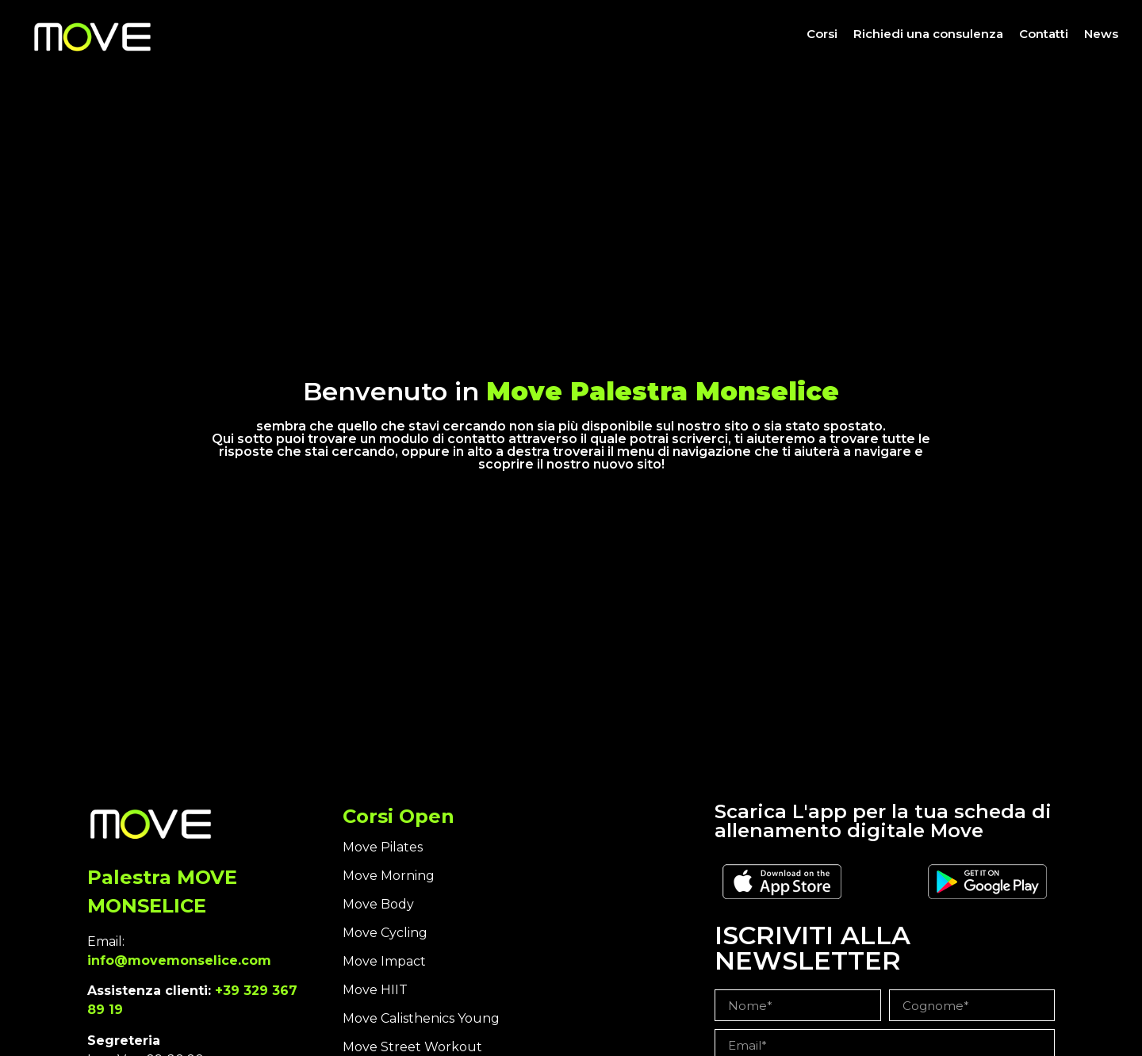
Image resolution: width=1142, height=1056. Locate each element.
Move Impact (384, 961)
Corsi (822, 33)
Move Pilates (383, 847)
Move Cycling (385, 932)
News (1101, 33)
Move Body (378, 904)
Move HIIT (375, 989)
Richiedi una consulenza (928, 33)
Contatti (1043, 33)
